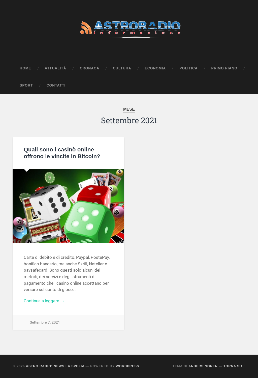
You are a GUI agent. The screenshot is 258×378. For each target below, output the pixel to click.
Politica (188, 68)
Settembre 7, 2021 (45, 322)
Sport (26, 85)
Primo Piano (224, 68)
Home (25, 68)
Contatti (56, 85)
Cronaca (89, 68)
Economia (155, 68)
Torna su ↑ (234, 366)
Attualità (55, 68)
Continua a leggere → (44, 300)
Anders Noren (203, 366)
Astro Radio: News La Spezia (55, 366)
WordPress (127, 366)
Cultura (122, 68)
